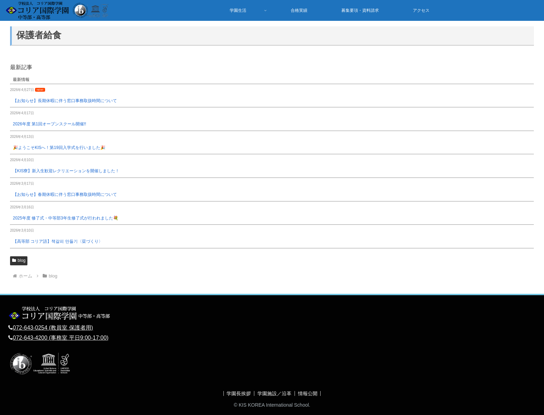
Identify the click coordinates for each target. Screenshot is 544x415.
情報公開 (308, 393)
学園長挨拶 (238, 393)
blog (18, 260)
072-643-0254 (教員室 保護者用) (53, 328)
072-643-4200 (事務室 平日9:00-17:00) (61, 338)
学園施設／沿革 (274, 393)
